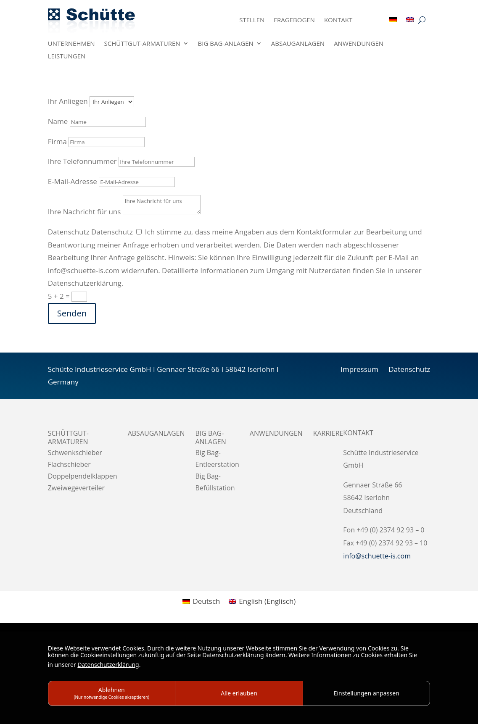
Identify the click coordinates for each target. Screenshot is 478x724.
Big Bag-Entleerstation (217, 458)
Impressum (359, 369)
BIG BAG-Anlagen (226, 43)
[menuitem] (393, 21)
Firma (57, 141)
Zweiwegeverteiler (76, 487)
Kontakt (338, 20)
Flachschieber (69, 464)
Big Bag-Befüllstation (215, 481)
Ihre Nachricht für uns (84, 211)
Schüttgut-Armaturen (142, 43)
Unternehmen (71, 43)
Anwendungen (358, 43)
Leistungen (67, 56)
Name (58, 121)
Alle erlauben (239, 693)
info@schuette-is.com (377, 556)
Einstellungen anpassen (366, 693)
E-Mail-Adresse (72, 181)
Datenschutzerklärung (108, 665)
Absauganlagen (298, 43)
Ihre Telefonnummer (82, 161)
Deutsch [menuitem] (206, 601)
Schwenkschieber (75, 452)
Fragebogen (294, 20)
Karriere (328, 433)
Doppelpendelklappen (82, 476)
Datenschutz (69, 232)
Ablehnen (112, 693)
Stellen (251, 20)
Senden (72, 313)
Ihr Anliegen (68, 101)
